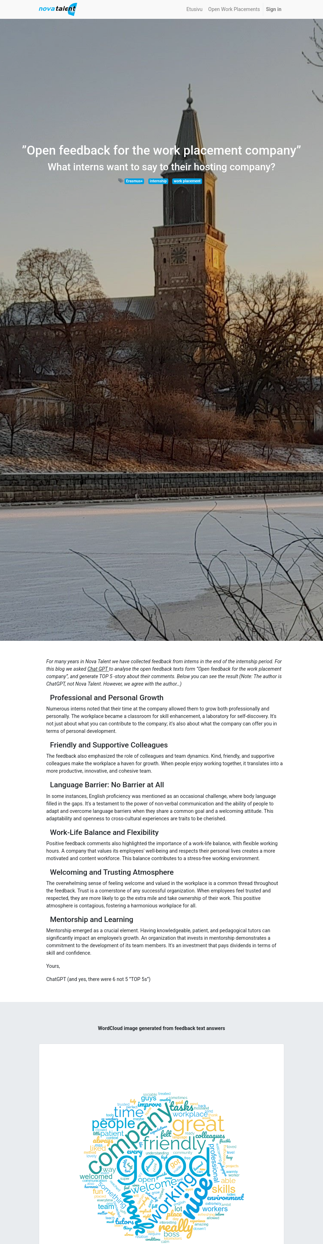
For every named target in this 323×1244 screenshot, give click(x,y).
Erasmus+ (134, 181)
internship (158, 181)
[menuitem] (194, 9)
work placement (187, 181)
